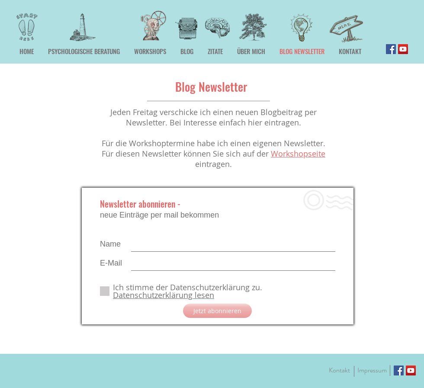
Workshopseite (298, 153)
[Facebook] (391, 49)
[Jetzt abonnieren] (217, 311)
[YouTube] (403, 49)
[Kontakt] (339, 370)
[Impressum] (372, 370)
